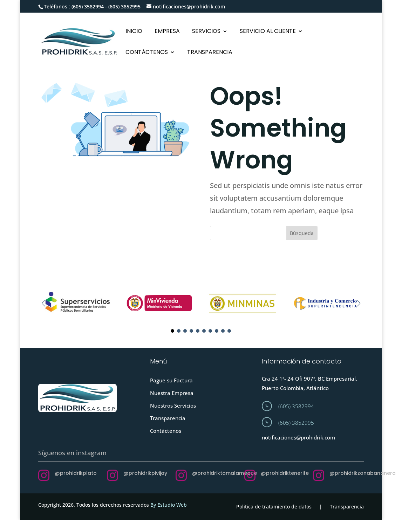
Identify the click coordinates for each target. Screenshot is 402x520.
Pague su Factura (171, 380)
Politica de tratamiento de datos (274, 506)
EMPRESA (167, 32)
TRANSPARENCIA (209, 53)
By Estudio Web (168, 504)
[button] (359, 303)
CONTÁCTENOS (146, 53)
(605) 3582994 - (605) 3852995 (106, 6)
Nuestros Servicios (173, 405)
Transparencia (167, 418)
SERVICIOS (206, 32)
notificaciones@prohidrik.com (298, 437)
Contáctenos (165, 430)
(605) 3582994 (296, 406)
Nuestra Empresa (171, 392)
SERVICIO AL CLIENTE (268, 32)
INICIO (133, 32)
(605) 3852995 (296, 422)
